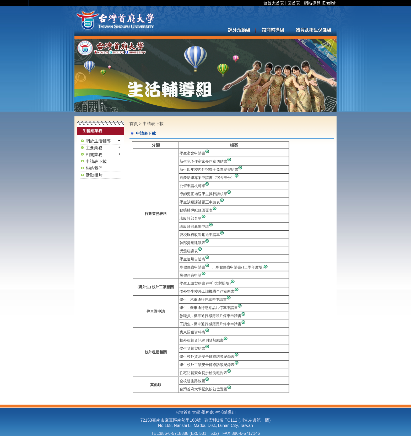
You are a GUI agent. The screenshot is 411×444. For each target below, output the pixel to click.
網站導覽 (312, 3)
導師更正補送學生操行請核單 (206, 194)
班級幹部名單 (193, 218)
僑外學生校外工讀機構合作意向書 (207, 291)
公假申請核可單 (195, 186)
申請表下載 (153, 123)
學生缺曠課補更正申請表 (202, 202)
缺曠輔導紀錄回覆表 (196, 210)
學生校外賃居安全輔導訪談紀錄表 (210, 357)
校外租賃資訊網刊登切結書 (204, 340)
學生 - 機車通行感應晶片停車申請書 (211, 308)
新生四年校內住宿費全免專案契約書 (212, 170)
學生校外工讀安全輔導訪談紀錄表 (210, 365)
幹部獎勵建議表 (195, 243)
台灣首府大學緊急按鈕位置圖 (206, 389)
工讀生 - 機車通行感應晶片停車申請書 (213, 324)
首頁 (133, 123)
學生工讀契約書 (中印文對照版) (205, 283)
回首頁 (294, 3)
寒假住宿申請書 (196, 267)
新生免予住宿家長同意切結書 (206, 161)
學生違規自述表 (195, 259)
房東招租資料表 (195, 332)
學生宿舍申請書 (195, 153)
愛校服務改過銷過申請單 (202, 235)
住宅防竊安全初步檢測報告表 (206, 373)
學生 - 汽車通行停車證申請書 (206, 300)
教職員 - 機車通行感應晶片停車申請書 (213, 316)
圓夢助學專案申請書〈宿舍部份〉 (210, 178)
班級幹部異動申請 (197, 227)
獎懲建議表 (191, 251)
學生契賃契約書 (195, 348)
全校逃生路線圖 (195, 381)
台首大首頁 (273, 3)
